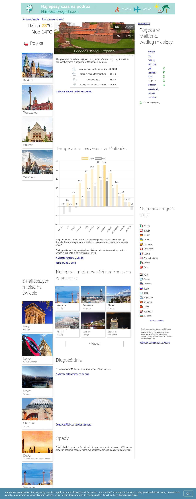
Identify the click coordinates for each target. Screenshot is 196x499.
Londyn (28, 358)
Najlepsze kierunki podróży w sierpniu (74, 91)
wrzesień (152, 85)
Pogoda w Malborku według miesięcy (73, 424)
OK (188, 493)
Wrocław (29, 177)
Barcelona (87, 305)
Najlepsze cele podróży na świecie (72, 374)
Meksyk (147, 262)
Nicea (111, 305)
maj (149, 68)
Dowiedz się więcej (128, 495)
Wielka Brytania (30, 362)
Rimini (60, 331)
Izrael (146, 293)
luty (149, 56)
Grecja (146, 279)
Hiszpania (148, 244)
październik (153, 89)
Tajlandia (147, 283)
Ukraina (147, 239)
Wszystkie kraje (156, 321)
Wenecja (61, 305)
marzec (151, 60)
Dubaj (27, 455)
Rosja (146, 288)
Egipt (146, 274)
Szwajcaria (148, 249)
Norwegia (148, 311)
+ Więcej (94, 343)
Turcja (26, 426)
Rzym (27, 391)
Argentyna (148, 297)
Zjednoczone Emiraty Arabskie (36, 458)
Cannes (86, 331)
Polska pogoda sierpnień (53, 19)
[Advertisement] (94, 116)
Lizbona (112, 331)
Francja (26, 329)
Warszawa (30, 112)
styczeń (151, 52)
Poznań (28, 145)
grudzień (152, 97)
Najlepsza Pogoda (30, 19)
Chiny (146, 306)
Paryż (27, 326)
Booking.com (144, 23)
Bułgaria (147, 316)
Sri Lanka (148, 302)
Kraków (28, 80)
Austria (147, 230)
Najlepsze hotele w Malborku (70, 258)
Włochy (26, 394)
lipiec (150, 76)
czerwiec (152, 72)
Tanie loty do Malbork (66, 263)
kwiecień (152, 64)
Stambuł (29, 423)
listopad (151, 93)
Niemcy (147, 235)
